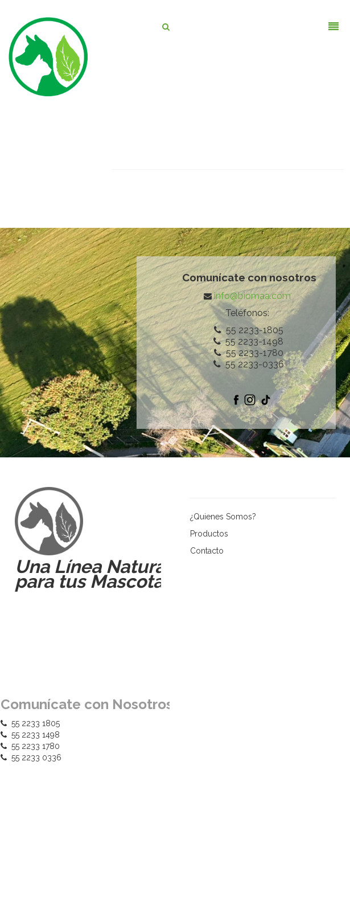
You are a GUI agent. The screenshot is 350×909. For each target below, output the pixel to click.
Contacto (207, 550)
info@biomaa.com (252, 295)
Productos (209, 533)
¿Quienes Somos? (223, 516)
